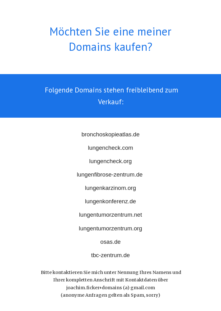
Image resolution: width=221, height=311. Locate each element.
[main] (110, 39)
